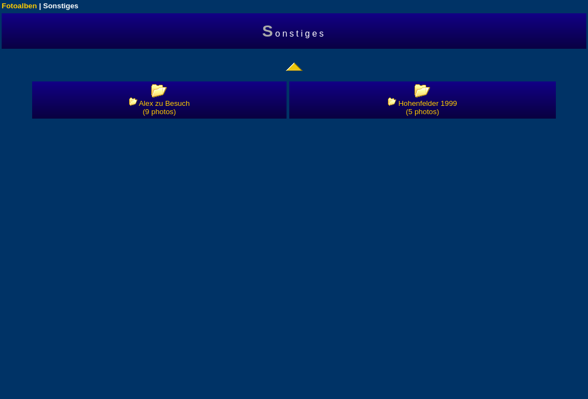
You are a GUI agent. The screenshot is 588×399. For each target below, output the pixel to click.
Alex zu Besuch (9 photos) (159, 107)
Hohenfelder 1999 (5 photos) (422, 107)
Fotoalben (19, 6)
